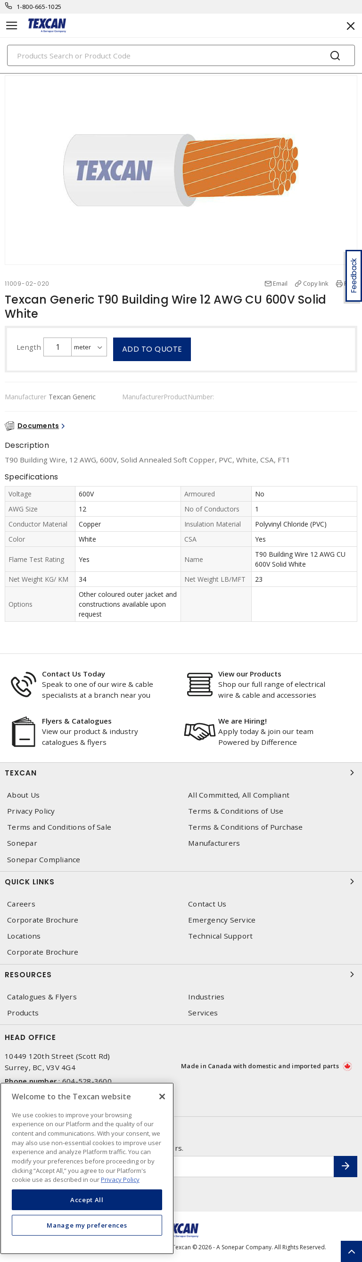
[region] (87, 1168)
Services (203, 1012)
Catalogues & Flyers (42, 996)
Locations (24, 936)
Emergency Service (221, 920)
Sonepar (22, 843)
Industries (206, 996)
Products (23, 1012)
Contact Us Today (73, 673)
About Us (23, 795)
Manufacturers (214, 843)
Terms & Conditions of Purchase (245, 827)
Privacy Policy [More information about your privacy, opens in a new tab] (120, 1179)
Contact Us (207, 903)
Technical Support (220, 936)
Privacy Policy (31, 811)
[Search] (181, 55)
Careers (21, 903)
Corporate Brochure (43, 920)
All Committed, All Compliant (238, 795)
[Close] (162, 1096)
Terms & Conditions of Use (235, 811)
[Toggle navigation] (12, 25)
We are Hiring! (242, 721)
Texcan (181, 772)
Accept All (87, 1200)
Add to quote (152, 349)
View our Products (249, 673)
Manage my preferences (87, 1225)
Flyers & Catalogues (77, 721)
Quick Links (181, 881)
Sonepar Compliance (44, 859)
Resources (181, 974)
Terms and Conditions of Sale (59, 827)
